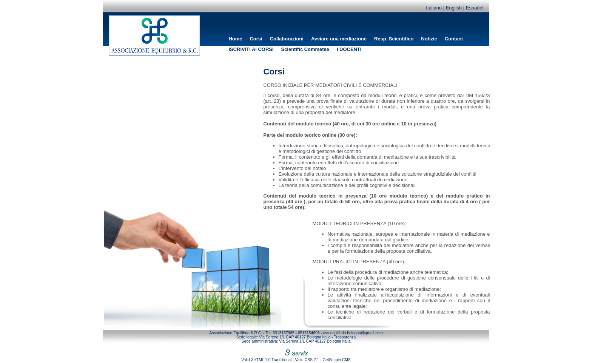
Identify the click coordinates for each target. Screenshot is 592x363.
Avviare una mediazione (339, 39)
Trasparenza (345, 337)
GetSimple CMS (336, 360)
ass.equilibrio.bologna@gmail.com (353, 333)
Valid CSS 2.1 (307, 360)
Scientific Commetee (305, 49)
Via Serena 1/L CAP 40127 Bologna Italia (294, 337)
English (454, 8)
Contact (454, 39)
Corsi (256, 39)
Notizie (429, 39)
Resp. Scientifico (393, 39)
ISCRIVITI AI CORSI (251, 49)
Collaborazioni (287, 39)
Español (475, 8)
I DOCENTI (349, 49)
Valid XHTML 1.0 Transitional (266, 360)
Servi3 (296, 354)
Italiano (434, 8)
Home (235, 39)
